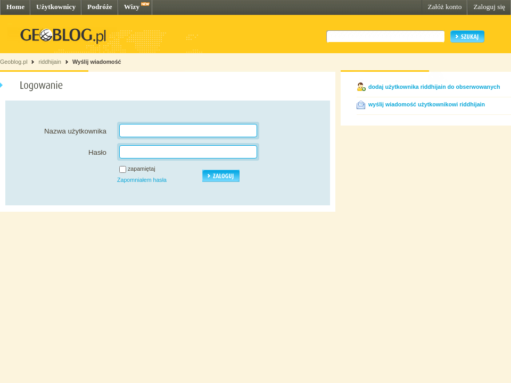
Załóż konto (444, 7)
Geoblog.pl (14, 62)
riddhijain (49, 62)
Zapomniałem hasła (142, 180)
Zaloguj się (489, 7)
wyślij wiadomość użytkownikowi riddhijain (426, 104)
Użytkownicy (56, 7)
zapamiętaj (141, 168)
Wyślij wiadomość (96, 62)
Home (15, 7)
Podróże (99, 7)
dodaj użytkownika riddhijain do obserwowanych (434, 87)
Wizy (131, 7)
